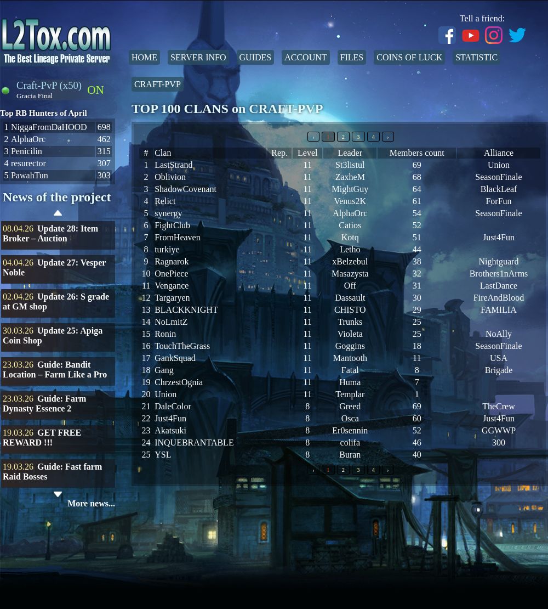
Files (352, 57)
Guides (255, 57)
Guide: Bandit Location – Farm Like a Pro (55, 369)
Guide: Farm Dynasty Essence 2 (44, 403)
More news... (91, 503)
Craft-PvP (157, 84)
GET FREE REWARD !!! (42, 437)
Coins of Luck (409, 57)
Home (144, 57)
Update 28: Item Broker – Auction (50, 233)
